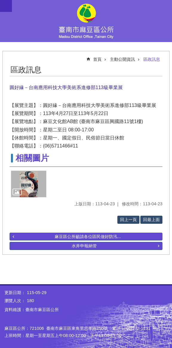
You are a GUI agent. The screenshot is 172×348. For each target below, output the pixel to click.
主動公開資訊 (122, 59)
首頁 (97, 59)
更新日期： (14, 292)
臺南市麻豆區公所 (86, 21)
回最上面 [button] (151, 219)
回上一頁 (128, 219)
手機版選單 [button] (6, 6)
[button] (28, 184)
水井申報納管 (84, 245)
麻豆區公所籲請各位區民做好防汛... (88, 236)
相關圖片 (32, 158)
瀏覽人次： (14, 300)
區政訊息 (151, 59)
